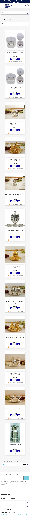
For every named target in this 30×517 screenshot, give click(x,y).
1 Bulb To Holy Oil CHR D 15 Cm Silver (15, 231)
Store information (8, 512)
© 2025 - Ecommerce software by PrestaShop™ (14, 515)
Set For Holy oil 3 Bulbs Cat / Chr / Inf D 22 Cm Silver (15, 124)
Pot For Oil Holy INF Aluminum (15, 88)
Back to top (22, 469)
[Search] (15, 13)
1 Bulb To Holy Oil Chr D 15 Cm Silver (15, 195)
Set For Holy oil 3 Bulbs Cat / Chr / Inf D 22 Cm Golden (15, 160)
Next (25, 464)
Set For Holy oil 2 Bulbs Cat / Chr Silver (15, 302)
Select (15, 24)
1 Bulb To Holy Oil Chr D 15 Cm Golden (15, 267)
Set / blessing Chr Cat (15, 444)
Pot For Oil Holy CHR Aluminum (15, 52)
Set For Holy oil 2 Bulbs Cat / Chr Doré (15, 338)
